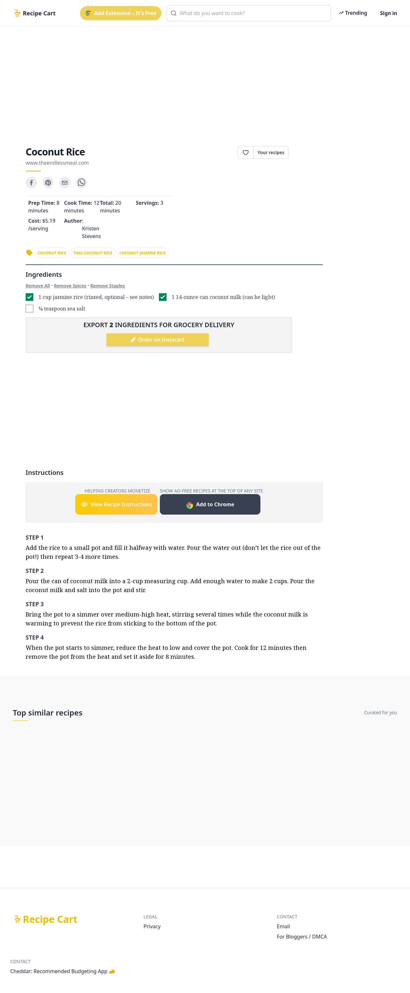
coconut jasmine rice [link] (142, 253)
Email (283, 926)
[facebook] (31, 182)
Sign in (388, 13)
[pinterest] (48, 182)
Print (305, 152)
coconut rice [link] (51, 253)
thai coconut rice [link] (92, 253)
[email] (64, 182)
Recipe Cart (50, 919)
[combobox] (249, 13)
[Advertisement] (202, 81)
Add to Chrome (210, 505)
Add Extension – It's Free (120, 13)
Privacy (152, 926)
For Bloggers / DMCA (302, 936)
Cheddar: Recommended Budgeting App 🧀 (62, 971)
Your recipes (271, 152)
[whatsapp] (81, 182)
